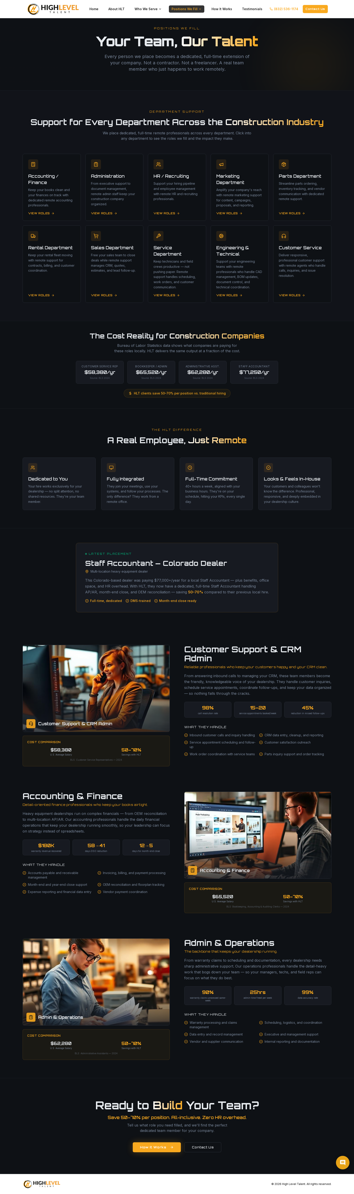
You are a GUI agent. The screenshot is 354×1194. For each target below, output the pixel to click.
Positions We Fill (187, 9)
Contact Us (315, 9)
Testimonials (252, 9)
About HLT (116, 9)
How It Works (222, 9)
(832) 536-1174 (284, 9)
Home (93, 9)
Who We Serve (148, 9)
